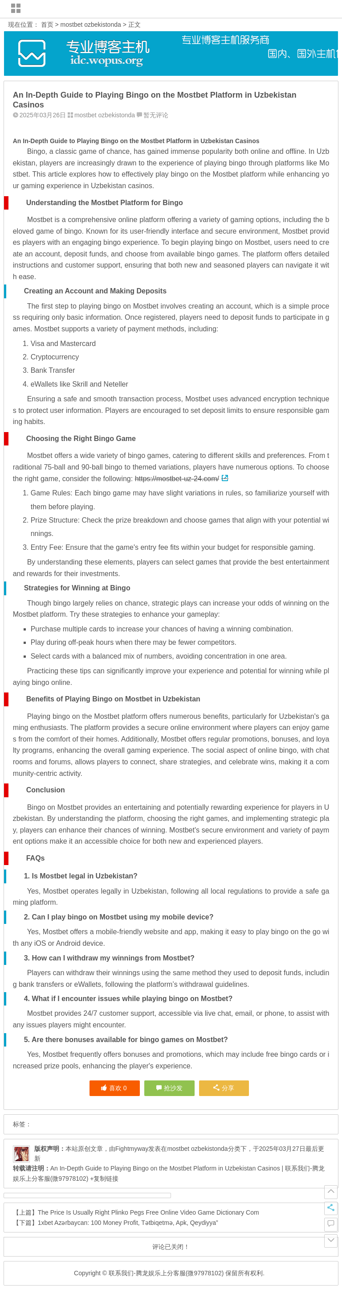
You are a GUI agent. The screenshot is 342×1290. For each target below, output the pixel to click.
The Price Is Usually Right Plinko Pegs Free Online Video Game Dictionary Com (148, 1212)
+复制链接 (103, 1178)
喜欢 (114, 1088)
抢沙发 (173, 1088)
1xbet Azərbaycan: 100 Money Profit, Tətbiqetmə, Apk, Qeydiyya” (128, 1222)
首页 (47, 24)
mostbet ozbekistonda (91, 24)
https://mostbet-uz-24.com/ (181, 478)
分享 (223, 1088)
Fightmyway (132, 1148)
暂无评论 (155, 115)
